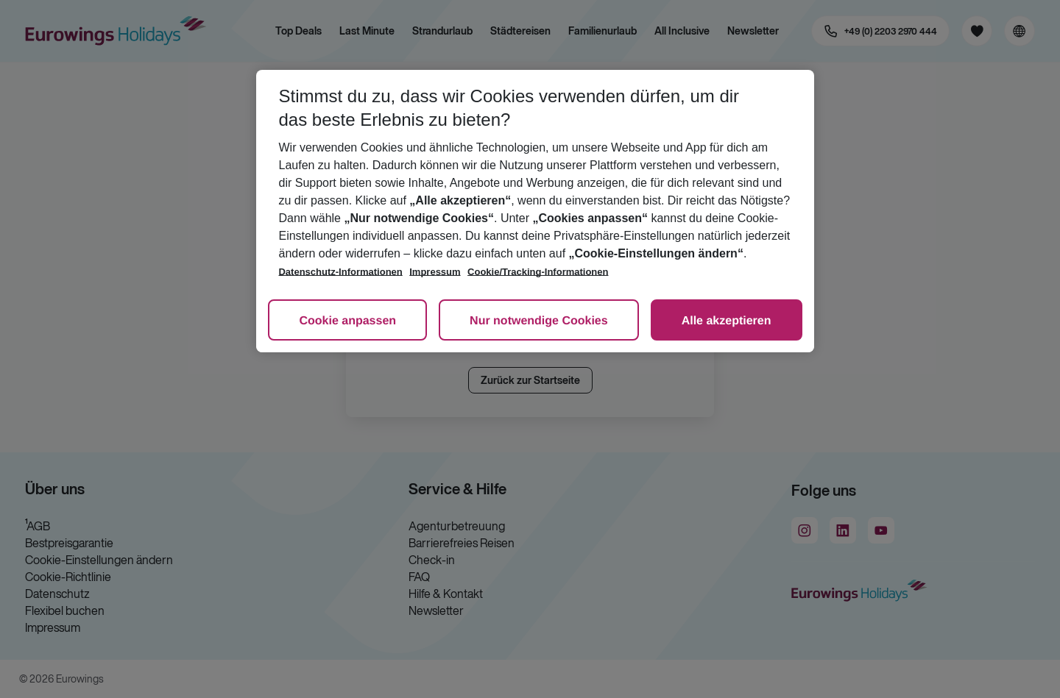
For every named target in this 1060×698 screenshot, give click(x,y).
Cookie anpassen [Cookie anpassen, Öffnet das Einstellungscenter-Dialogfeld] (347, 321)
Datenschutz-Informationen (340, 271)
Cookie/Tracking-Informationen (537, 271)
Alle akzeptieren (726, 321)
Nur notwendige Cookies (539, 321)
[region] (534, 211)
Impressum (434, 271)
